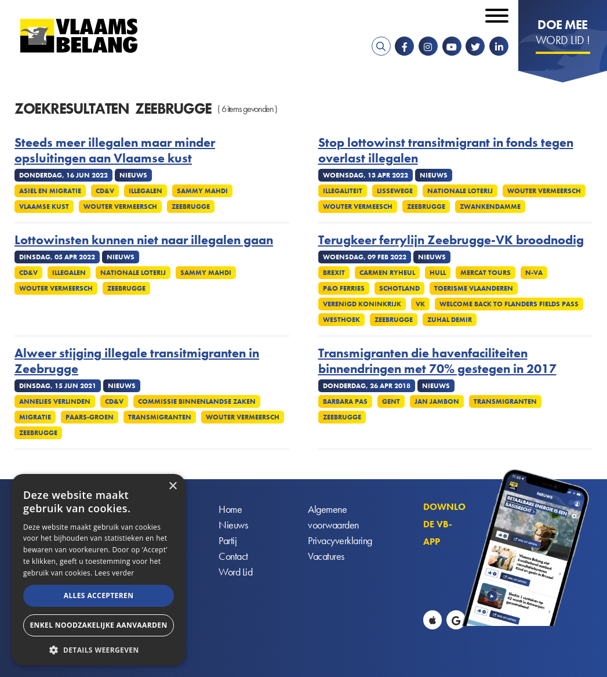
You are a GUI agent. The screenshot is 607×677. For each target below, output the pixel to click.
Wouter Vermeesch (357, 206)
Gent (391, 401)
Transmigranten (159, 417)
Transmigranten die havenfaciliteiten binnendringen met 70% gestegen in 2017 (437, 361)
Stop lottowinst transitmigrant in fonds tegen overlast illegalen (445, 150)
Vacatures (326, 556)
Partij (228, 540)
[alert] (99, 569)
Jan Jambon (437, 401)
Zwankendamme (490, 206)
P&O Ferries (344, 288)
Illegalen (145, 191)
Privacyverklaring (340, 540)
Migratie (35, 417)
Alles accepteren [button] (99, 595)
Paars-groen (90, 417)
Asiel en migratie (50, 191)
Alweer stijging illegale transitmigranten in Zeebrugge (136, 361)
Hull (438, 272)
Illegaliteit (342, 191)
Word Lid (235, 571)
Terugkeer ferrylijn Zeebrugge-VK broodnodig (451, 240)
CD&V (105, 191)
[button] (98, 649)
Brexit (334, 272)
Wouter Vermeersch (120, 206)
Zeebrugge (191, 206)
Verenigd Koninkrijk (362, 304)
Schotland (399, 288)
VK (420, 304)
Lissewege (395, 191)
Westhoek (341, 319)
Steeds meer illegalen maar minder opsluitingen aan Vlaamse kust (114, 150)
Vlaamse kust (44, 206)
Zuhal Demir (449, 319)
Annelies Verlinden (54, 401)
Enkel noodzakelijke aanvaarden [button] (98, 625)
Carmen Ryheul (387, 272)
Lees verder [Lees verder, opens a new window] (114, 573)
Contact (233, 556)
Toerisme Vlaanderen (473, 288)
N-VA (534, 272)
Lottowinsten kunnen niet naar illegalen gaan (143, 240)
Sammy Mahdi (202, 191)
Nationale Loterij (460, 191)
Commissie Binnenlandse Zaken (197, 401)
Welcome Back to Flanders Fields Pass (509, 304)
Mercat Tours (485, 272)
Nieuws (233, 524)
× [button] (172, 486)
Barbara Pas (345, 401)
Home (230, 509)
